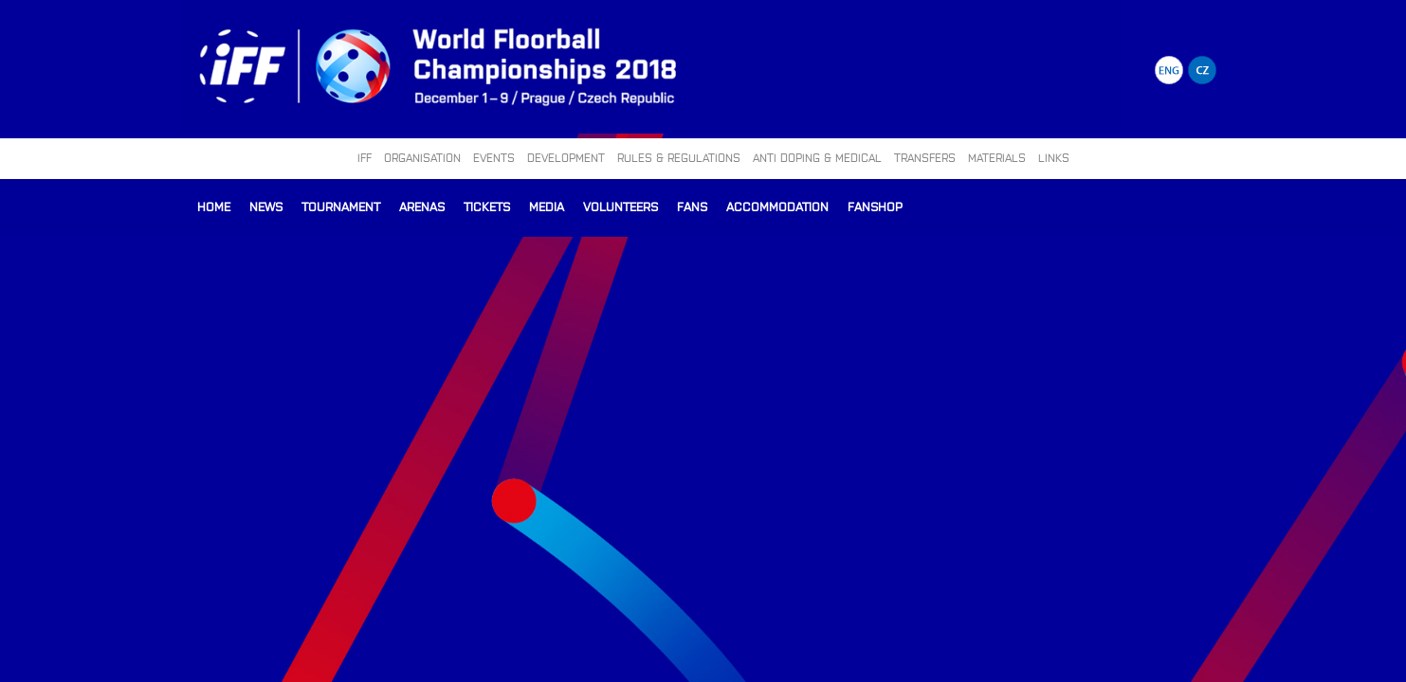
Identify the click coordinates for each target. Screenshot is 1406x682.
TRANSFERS (925, 157)
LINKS (1053, 157)
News (266, 206)
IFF (364, 157)
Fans (692, 206)
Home (213, 206)
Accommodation (777, 206)
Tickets (487, 206)
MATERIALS (997, 157)
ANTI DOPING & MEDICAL (817, 157)
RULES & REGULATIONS (678, 157)
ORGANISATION (422, 157)
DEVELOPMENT (566, 157)
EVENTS (494, 157)
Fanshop (875, 206)
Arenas (422, 206)
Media (546, 206)
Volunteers (620, 206)
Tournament (340, 206)
